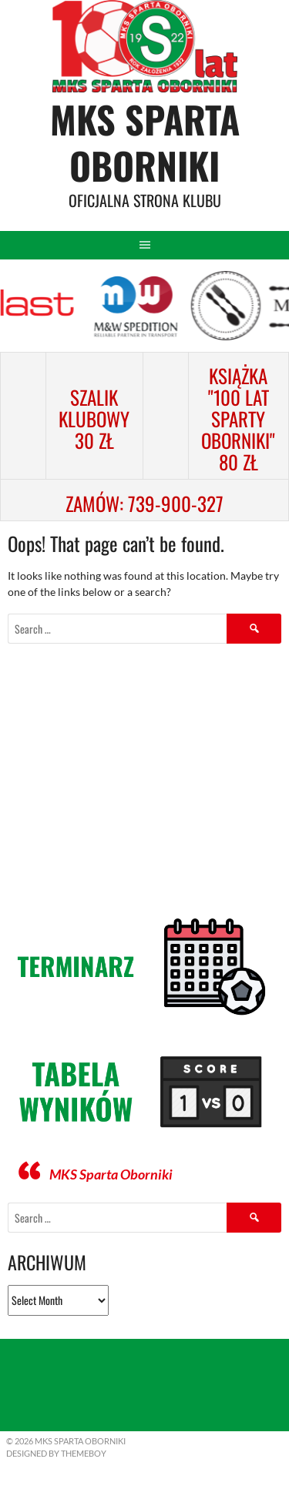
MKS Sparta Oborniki (145, 142)
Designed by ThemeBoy (56, 1453)
